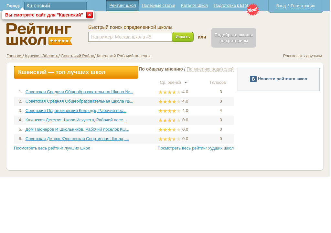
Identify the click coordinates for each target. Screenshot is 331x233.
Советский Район (77, 55)
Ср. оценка (173, 82)
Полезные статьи (158, 5)
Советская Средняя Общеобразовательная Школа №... (79, 91)
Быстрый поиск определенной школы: (131, 27)
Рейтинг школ (122, 5)
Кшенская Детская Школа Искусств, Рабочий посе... (76, 119)
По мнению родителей (210, 69)
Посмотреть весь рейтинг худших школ (196, 148)
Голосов (220, 82)
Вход (281, 5)
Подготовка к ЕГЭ (231, 5)
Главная (14, 55)
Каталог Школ (194, 5)
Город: (13, 5)
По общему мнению (161, 69)
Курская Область (41, 55)
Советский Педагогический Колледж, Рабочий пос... (76, 110)
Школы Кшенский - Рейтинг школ (39, 34)
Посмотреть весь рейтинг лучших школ (52, 148)
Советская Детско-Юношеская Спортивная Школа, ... (77, 138)
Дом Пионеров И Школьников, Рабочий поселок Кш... (77, 129)
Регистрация (303, 5)
